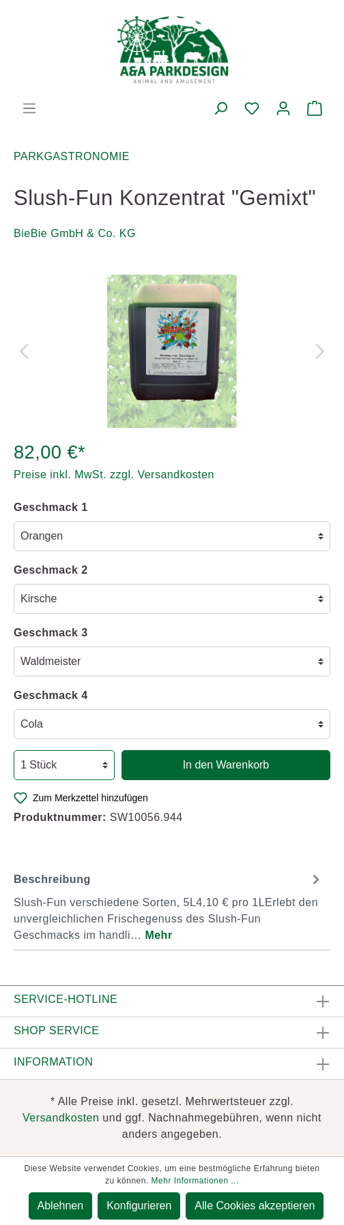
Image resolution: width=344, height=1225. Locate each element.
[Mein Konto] (283, 108)
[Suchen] (220, 108)
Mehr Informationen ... (195, 1180)
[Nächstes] (320, 351)
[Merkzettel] (252, 108)
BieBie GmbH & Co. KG (75, 233)
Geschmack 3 (51, 632)
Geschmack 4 (51, 695)
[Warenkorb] (314, 108)
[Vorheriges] (24, 351)
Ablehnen (61, 1205)
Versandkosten (61, 1117)
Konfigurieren (138, 1205)
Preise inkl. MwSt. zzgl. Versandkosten (114, 474)
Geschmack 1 (51, 507)
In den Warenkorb (226, 765)
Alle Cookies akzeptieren (255, 1205)
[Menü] (29, 108)
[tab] (169, 905)
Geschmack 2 (51, 570)
